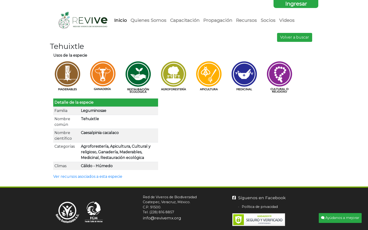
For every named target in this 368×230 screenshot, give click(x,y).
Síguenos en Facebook (259, 197)
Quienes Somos (148, 20)
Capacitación (185, 20)
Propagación (217, 20)
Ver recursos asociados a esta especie (87, 176)
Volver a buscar (294, 37)
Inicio (121, 20)
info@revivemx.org (162, 217)
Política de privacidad (260, 207)
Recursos (246, 20)
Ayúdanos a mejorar (340, 218)
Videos (286, 20)
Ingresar (296, 3)
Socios (268, 20)
